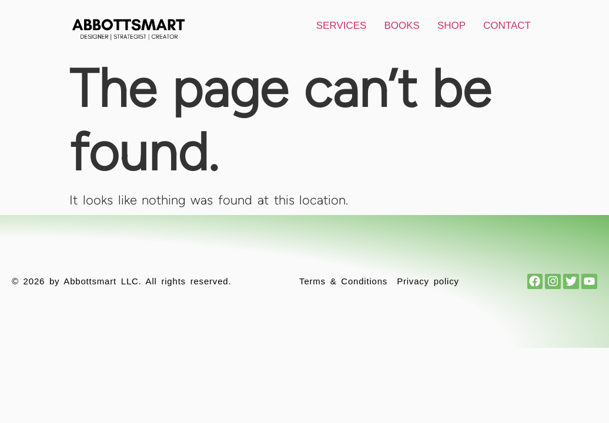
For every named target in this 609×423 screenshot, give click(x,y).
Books (401, 25)
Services (341, 25)
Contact (507, 25)
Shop (451, 25)
